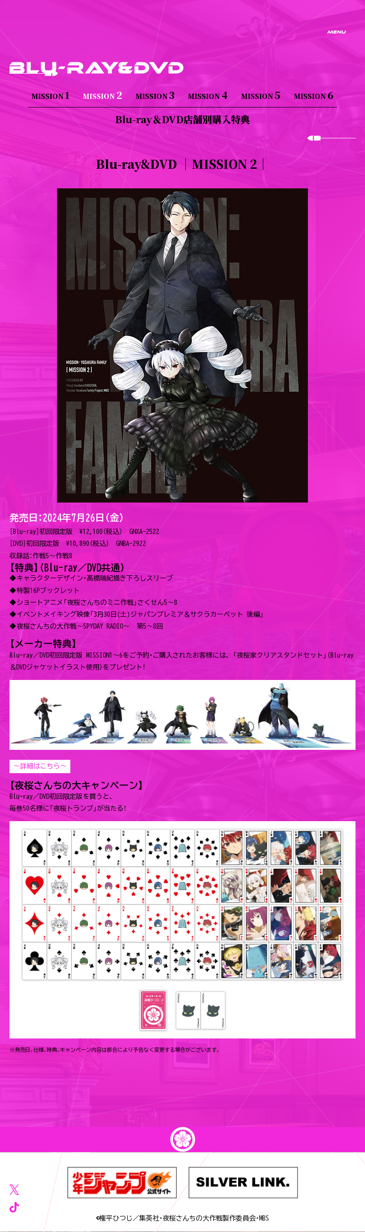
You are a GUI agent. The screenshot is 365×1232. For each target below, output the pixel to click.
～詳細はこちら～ (40, 766)
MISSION (50, 95)
